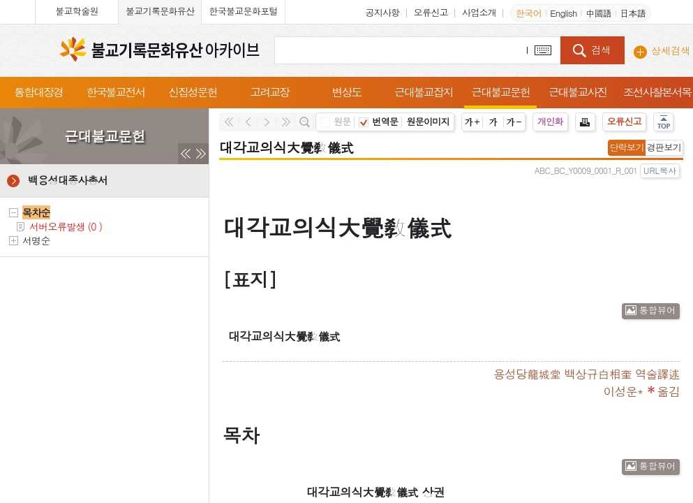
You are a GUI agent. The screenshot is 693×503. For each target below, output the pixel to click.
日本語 (633, 13)
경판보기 (664, 147)
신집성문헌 (192, 92)
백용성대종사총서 (67, 180)
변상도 (347, 92)
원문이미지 (427, 121)
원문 (335, 121)
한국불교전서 (116, 92)
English (563, 13)
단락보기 (627, 147)
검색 (601, 50)
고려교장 (269, 92)
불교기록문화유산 (160, 10)
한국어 (529, 13)
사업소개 (479, 12)
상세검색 (670, 50)
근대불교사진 (578, 92)
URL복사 (659, 170)
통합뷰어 (657, 309)
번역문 (378, 121)
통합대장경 (38, 92)
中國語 (598, 13)
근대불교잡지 (423, 92)
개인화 (550, 121)
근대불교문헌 (500, 92)
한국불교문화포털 (243, 10)
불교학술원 (76, 10)
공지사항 (382, 12)
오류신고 (431, 12)
